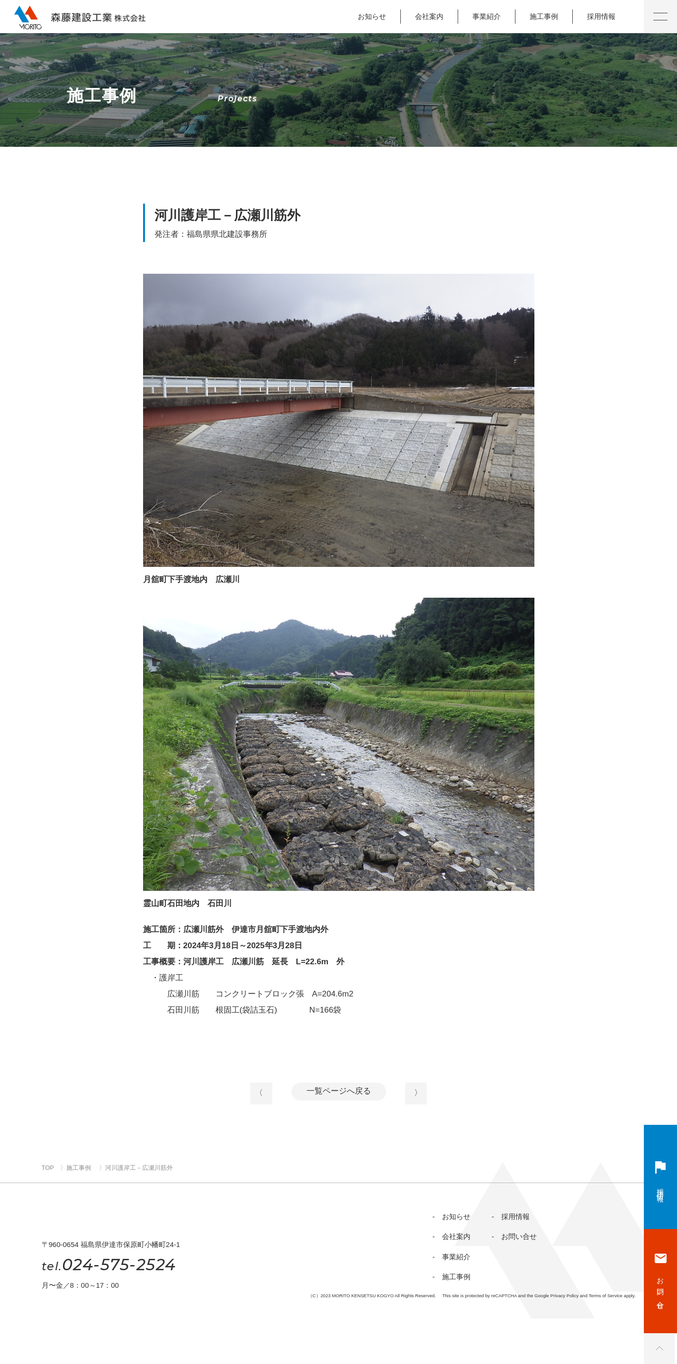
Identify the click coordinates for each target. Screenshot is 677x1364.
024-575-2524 (109, 1310)
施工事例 (544, 16)
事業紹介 (486, 16)
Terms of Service (606, 1341)
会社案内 (429, 16)
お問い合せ (661, 1288)
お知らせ (372, 16)
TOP (48, 1173)
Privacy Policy (565, 1341)
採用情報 (601, 16)
